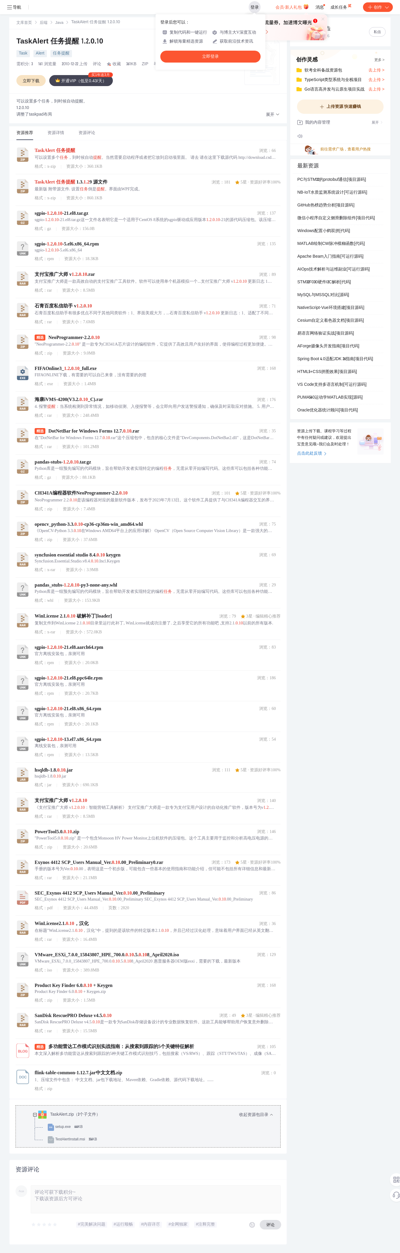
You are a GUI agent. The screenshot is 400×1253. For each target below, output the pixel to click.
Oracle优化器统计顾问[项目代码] (327, 410)
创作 (378, 7)
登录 (254, 7)
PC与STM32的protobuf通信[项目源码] (331, 180)
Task (23, 54)
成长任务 (341, 5)
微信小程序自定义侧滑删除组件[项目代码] (336, 218)
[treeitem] (152, 1127)
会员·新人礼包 (292, 7)
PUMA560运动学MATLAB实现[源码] (330, 398)
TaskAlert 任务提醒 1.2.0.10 (59, 42)
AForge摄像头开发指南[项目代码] (328, 346)
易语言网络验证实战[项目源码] (325, 334)
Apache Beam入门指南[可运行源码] (330, 257)
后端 (43, 23)
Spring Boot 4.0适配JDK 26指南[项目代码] (335, 359)
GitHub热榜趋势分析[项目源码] (325, 205)
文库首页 (24, 23)
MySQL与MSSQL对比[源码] (323, 295)
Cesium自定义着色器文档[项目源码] (330, 321)
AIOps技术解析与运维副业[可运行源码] (333, 270)
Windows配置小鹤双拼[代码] (323, 231)
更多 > (379, 60)
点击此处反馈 (312, 454)
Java (59, 23)
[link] (24, 23)
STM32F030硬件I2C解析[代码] (324, 282)
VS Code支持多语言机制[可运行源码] (332, 385)
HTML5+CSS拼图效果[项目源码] (327, 372)
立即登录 (210, 56)
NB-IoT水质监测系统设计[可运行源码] (332, 193)
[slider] (44, 1225)
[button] (273, 115)
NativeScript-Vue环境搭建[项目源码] (330, 308)
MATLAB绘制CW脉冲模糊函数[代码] (331, 244)
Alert (40, 54)
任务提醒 (61, 54)
